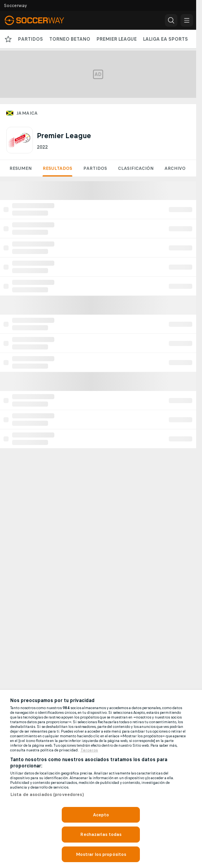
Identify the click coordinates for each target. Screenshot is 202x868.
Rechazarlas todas (101, 834)
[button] (171, 20)
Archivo (175, 168)
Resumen (20, 168)
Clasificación (136, 168)
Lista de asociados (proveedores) (47, 794)
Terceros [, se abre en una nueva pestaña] (89, 750)
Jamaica (27, 113)
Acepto (101, 815)
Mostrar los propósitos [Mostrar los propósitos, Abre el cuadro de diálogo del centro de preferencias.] (101, 854)
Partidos (95, 168)
